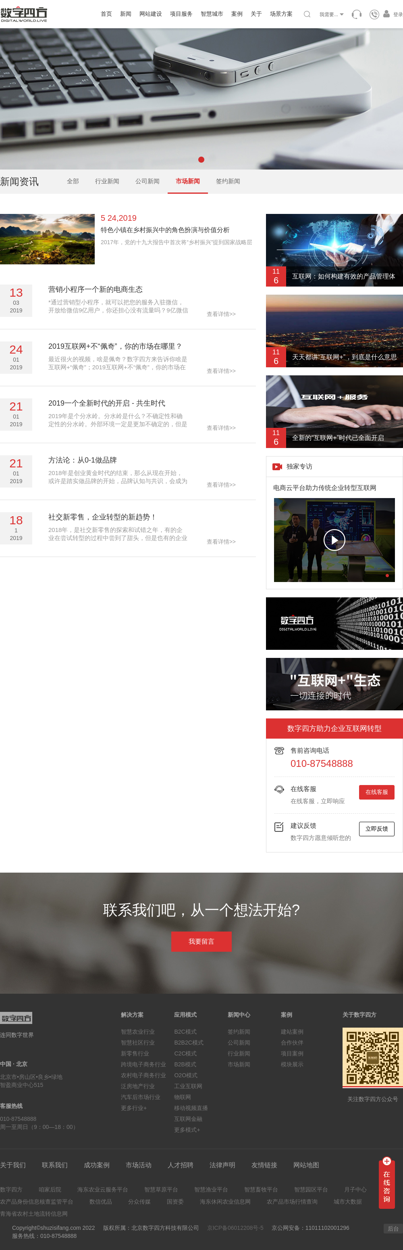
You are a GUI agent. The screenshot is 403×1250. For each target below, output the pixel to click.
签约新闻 (228, 181)
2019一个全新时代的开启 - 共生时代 (106, 403)
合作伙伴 (292, 1042)
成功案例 (97, 1165)
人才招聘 (180, 1165)
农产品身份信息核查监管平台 (36, 1201)
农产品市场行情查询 (292, 1201)
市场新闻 (188, 181)
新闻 (125, 13)
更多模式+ (187, 1129)
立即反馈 (377, 828)
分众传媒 (139, 1201)
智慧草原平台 (161, 1189)
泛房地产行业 (138, 1086)
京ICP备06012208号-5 (235, 1228)
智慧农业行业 (138, 1031)
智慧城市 (212, 13)
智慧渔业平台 (211, 1189)
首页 (106, 13)
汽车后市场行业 (140, 1097)
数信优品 (100, 1201)
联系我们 (55, 1165)
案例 (237, 13)
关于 (256, 13)
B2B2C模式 (188, 1042)
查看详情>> (221, 314)
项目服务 (181, 13)
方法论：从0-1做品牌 (82, 460)
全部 (73, 181)
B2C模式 (185, 1031)
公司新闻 (147, 181)
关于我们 (13, 1165)
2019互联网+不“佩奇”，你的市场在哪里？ (115, 346)
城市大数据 (348, 1201)
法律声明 (222, 1165)
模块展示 (292, 1064)
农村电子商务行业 (143, 1075)
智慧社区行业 (138, 1042)
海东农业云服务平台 (102, 1189)
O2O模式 (185, 1075)
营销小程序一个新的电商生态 (95, 289)
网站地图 (306, 1165)
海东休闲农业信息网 (225, 1201)
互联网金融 (188, 1119)
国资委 (175, 1201)
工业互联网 (188, 1086)
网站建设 (150, 13)
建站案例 (292, 1031)
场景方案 (281, 13)
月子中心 (355, 1189)
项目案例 (292, 1053)
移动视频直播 (191, 1108)
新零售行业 (135, 1053)
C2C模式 (185, 1053)
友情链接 (264, 1165)
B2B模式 (185, 1064)
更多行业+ (134, 1108)
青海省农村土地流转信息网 (34, 1213)
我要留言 (201, 941)
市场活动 (139, 1165)
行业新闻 (107, 181)
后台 (393, 1228)
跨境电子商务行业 (143, 1064)
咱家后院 (50, 1189)
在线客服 (377, 792)
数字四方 (11, 1189)
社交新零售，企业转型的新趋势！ (102, 517)
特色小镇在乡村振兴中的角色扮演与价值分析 (165, 229)
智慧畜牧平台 (261, 1189)
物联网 (182, 1097)
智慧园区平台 (311, 1189)
